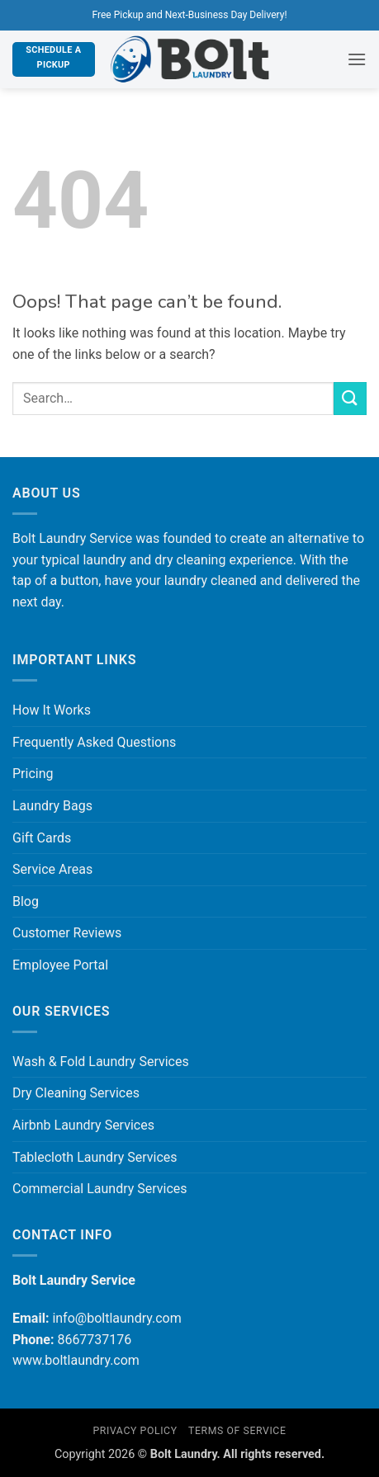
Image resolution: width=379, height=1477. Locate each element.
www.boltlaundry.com (76, 1360)
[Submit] (350, 398)
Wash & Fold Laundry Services (100, 1061)
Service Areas (52, 869)
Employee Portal (60, 965)
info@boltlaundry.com (116, 1318)
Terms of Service (237, 1431)
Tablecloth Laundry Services (95, 1157)
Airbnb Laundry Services (83, 1125)
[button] (357, 59)
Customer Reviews (66, 933)
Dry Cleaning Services (76, 1093)
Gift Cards (41, 838)
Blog (25, 901)
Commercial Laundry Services (99, 1188)
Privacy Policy (134, 1431)
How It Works (51, 710)
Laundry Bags (52, 806)
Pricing (33, 773)
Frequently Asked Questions (94, 742)
